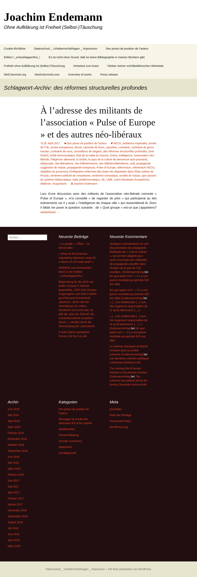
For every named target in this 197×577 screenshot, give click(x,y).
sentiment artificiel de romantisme (70, 175)
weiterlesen (50, 212)
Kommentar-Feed (120, 421)
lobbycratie (46, 163)
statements (65, 447)
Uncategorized (67, 452)
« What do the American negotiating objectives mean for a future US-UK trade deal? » (77, 257)
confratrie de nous (61, 151)
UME (109, 179)
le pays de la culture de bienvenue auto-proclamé (117, 159)
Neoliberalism (67, 429)
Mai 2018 (13, 462)
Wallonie (45, 183)
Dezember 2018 (17, 438)
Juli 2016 (13, 528)
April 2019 (14, 421)
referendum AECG (143, 167)
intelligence (125, 155)
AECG (117, 143)
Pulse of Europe (106, 167)
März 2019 (14, 427)
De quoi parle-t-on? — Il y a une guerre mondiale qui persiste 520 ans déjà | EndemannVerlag (129, 294)
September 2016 (18, 516)
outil (132, 163)
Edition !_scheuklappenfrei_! (22, 57)
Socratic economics (70, 441)
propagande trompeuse (81, 167)
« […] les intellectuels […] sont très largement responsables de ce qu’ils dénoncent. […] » (128, 306)
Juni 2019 (13, 409)
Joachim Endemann (85, 183)
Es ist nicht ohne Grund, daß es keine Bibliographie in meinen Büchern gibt (97, 57)
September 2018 (18, 450)
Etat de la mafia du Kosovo (92, 155)
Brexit (78, 147)
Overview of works (80, 74)
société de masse (129, 175)
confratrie (124, 147)
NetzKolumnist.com (47, 74)
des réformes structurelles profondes (125, 151)
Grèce (113, 155)
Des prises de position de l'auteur (87, 143)
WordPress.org (119, 427)
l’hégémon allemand (63, 159)
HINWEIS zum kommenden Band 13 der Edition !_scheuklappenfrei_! (75, 271)
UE (103, 179)
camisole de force (93, 147)
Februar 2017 (16, 498)
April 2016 (14, 540)
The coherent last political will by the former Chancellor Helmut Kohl (128, 380)
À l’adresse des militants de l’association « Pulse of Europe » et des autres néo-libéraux (97, 122)
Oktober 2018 (16, 444)
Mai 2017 (13, 486)
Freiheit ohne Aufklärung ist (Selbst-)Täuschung (34, 65)
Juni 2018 (13, 456)
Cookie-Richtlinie (15, 48)
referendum (124, 167)
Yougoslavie (59, 183)
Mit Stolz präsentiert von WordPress (129, 569)
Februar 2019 (16, 432)
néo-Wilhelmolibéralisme (113, 163)
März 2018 (14, 468)
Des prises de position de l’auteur (127, 48)
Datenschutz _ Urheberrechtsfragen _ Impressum (65, 48)
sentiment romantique (105, 175)
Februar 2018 (16, 474)
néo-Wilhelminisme (86, 163)
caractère (111, 147)
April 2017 (14, 492)
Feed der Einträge (120, 415)
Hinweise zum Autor (86, 65)
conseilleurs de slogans (88, 151)
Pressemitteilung (69, 435)
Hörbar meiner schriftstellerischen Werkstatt (135, 65)
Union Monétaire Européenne (131, 179)
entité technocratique (62, 155)
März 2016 (14, 546)
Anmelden (116, 409)
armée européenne (61, 147)
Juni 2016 (13, 534)
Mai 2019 (13, 415)
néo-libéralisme (64, 163)
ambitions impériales (135, 143)
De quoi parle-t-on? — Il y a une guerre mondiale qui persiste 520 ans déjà (129, 280)
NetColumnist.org (15, 74)
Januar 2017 (15, 504)
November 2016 (17, 510)
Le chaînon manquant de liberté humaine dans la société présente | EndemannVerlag (129, 350)
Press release (109, 74)
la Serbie (81, 159)
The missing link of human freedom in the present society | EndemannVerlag (128, 372)
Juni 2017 (13, 480)
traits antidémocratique (86, 179)
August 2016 (15, 522)
